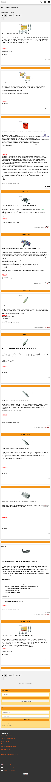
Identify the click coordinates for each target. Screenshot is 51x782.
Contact (3, 743)
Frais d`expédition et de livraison (8, 746)
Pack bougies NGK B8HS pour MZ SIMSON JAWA (13, 635)
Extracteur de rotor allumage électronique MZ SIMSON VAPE (16, 501)
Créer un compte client (7, 723)
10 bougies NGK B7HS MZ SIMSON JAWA (11, 33)
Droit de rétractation (5, 749)
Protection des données (6, 735)
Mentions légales (5, 741)
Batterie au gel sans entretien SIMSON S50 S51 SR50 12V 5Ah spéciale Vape (19, 131)
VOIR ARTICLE (25, 191)
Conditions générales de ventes (8, 738)
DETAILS (4, 48)
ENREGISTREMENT (25, 719)
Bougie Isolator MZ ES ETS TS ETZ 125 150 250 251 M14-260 (16, 348)
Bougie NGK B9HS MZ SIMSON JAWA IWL (11, 448)
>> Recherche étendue (25, 701)
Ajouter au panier (25, 67)
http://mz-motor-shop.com (9, 770)
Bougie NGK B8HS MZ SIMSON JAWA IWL (11, 400)
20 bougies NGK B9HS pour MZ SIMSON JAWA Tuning (14, 82)
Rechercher (25, 697)
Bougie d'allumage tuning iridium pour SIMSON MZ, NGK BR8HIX (17, 248)
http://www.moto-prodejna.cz (10, 767)
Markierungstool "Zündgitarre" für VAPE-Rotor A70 (13, 556)
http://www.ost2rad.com (9, 764)
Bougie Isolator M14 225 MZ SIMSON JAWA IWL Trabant (15, 305)
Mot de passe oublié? (7, 725)
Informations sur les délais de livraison (9, 754)
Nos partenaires (4, 752)
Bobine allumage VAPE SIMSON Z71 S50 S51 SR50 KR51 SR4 (16, 205)
